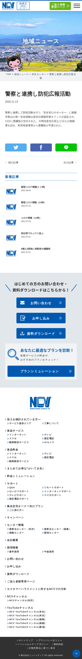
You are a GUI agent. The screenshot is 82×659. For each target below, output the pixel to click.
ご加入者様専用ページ (58, 5)
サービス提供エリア (20, 423)
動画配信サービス (19, 442)
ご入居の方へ (16, 510)
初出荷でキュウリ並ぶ (32, 233)
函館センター (16, 532)
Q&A (12, 487)
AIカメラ (49, 442)
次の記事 (70, 162)
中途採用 (49, 551)
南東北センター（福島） (57, 529)
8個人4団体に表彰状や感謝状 (35, 248)
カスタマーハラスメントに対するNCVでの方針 (37, 589)
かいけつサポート (19, 491)
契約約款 (58, 644)
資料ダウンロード (41, 333)
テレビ (48, 434)
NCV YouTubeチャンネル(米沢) (27, 615)
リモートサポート (54, 487)
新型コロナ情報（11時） (33, 202)
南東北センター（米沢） (22, 529)
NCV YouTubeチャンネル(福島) (27, 619)
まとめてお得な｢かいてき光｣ (25, 468)
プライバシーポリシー (50, 640)
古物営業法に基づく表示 (42, 648)
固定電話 (49, 438)
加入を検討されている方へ (24, 419)
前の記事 (12, 162)
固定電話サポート (19, 499)
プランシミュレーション (39, 371)
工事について (51, 423)
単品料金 (12, 449)
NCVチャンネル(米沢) (21, 600)
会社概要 (12, 540)
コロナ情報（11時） (31, 218)
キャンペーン (15, 517)
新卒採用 (14, 551)
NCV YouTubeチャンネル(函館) (27, 623)
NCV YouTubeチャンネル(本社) (27, 611)
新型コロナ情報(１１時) (33, 187)
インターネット (17, 434)
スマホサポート (52, 495)
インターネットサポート (57, 491)
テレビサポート (17, 495)
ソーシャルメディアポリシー (33, 644)
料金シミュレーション (21, 476)
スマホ (13, 438)
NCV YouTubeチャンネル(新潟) (27, 627)
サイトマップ (26, 640)
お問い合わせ (41, 302)
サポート (12, 483)
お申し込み (41, 318)
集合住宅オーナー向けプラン (25, 506)
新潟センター (51, 532)
